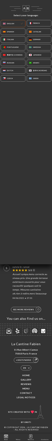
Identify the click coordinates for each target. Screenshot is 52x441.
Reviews (26, 384)
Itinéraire (45, 437)
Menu (26, 388)
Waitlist (31, 437)
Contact (26, 393)
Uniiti (27, 422)
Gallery (26, 379)
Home (26, 375)
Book (6, 437)
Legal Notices (26, 397)
